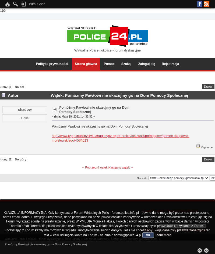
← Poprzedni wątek (94, 167)
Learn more (163, 235)
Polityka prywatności (52, 64)
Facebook (199, 4)
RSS (206, 4)
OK (148, 235)
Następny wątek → (121, 167)
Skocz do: (142, 178)
